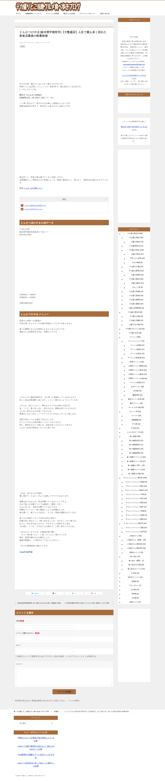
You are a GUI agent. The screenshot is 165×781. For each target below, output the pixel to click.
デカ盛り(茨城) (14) (136, 223)
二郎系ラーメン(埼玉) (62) (137, 301)
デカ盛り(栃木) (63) (136, 210)
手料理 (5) (135, 525)
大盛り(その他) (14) (136, 256)
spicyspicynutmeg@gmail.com (134, 64)
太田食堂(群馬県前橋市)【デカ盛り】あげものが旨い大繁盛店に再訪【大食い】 (40, 603)
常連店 (23, 46)
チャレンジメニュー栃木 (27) (136, 438)
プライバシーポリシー (87, 13)
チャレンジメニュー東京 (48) (136, 417)
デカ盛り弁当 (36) (135, 264)
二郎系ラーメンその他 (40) (137, 310)
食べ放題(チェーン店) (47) (136, 392)
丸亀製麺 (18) (136, 351)
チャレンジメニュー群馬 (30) (136, 434)
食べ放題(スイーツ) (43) (136, 401)
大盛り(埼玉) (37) (137, 185)
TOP (32, 711)
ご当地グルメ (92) (135, 467)
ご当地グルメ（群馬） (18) (136, 471)
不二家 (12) (136, 355)
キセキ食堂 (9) (137, 194)
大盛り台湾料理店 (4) (136, 239)
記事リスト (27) (135, 533)
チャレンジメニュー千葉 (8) (136, 426)
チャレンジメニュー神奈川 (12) (136, 421)
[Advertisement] (64, 66)
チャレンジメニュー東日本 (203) (135, 409)
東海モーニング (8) (136, 484)
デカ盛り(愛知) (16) (136, 235)
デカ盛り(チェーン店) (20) (135, 260)
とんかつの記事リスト (33, 188)
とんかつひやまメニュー (33, 209)
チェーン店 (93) (135, 343)
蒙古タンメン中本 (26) (136, 330)
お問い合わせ (105, 13)
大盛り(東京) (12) (137, 173)
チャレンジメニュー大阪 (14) (136, 459)
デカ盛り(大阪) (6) (136, 247)
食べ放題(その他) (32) (136, 405)
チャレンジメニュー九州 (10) (136, 463)
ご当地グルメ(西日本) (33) (136, 479)
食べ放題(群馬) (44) (136, 384)
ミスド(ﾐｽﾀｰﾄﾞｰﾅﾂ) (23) (135, 363)
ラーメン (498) (135, 268)
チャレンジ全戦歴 (52, 13)
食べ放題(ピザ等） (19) (136, 397)
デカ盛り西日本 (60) (135, 243)
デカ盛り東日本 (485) (135, 165)
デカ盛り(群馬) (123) (136, 202)
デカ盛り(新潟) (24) (136, 227)
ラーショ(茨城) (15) (137, 276)
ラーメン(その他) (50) (136, 339)
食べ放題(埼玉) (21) (136, 372)
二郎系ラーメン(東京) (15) (137, 305)
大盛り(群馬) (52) (137, 206)
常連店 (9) (135, 513)
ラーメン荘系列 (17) (137, 314)
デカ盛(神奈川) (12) (136, 177)
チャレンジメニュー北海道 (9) (136, 413)
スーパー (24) (136, 347)
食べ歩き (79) (135, 488)
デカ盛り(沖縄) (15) (136, 252)
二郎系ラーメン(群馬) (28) (137, 297)
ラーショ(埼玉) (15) (137, 285)
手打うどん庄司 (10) (137, 189)
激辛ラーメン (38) (136, 334)
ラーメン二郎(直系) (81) (136, 289)
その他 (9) (135, 529)
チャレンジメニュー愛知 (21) (136, 450)
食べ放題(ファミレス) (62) (136, 388)
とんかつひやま (26, 552)
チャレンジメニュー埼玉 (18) (136, 430)
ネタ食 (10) (135, 504)
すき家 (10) (135, 359)
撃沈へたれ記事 (69, 13)
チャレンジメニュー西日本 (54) (135, 455)
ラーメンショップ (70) (136, 272)
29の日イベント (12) (135, 508)
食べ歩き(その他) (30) (136, 496)
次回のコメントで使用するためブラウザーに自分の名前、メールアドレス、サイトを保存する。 (57, 656)
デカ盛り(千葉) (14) (136, 198)
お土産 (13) (135, 521)
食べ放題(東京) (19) (136, 380)
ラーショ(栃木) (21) (137, 281)
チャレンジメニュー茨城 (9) (136, 442)
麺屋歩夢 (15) (137, 326)
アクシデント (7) (135, 517)
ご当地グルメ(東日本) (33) (136, 475)
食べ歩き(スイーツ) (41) (136, 500)
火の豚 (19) (137, 322)
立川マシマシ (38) (137, 318)
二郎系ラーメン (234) (136, 293)
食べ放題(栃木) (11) (136, 376)
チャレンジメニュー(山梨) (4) (136, 446)
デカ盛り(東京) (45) (136, 169)
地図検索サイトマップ (33, 13)
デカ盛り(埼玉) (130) (136, 181)
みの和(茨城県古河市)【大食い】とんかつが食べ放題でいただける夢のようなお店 (89, 603)
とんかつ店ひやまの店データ (35, 205)
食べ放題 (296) (135, 368)
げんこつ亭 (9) (137, 219)
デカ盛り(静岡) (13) (136, 231)
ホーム (18, 13)
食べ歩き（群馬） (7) (136, 492)
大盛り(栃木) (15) (137, 214)
